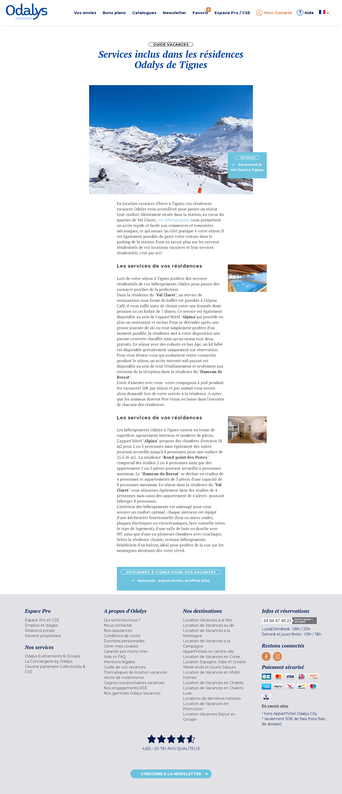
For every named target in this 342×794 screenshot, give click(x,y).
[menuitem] (58, 620)
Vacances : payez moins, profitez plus (173, 580)
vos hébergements (174, 219)
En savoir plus (275, 706)
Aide (305, 12)
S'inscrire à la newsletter (171, 774)
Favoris (202, 11)
